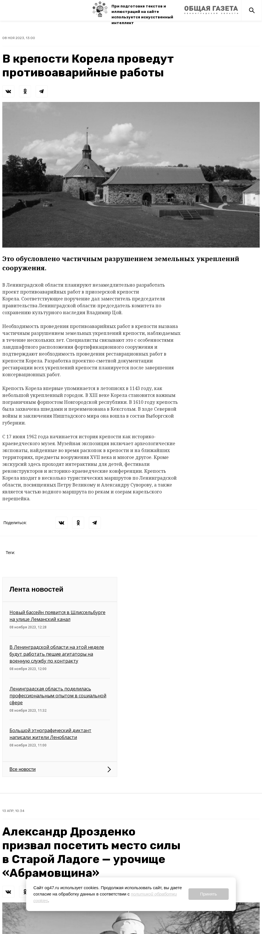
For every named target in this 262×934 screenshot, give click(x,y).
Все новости (22, 769)
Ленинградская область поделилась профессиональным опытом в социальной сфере (57, 696)
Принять (208, 893)
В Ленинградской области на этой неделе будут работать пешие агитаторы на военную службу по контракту (56, 654)
